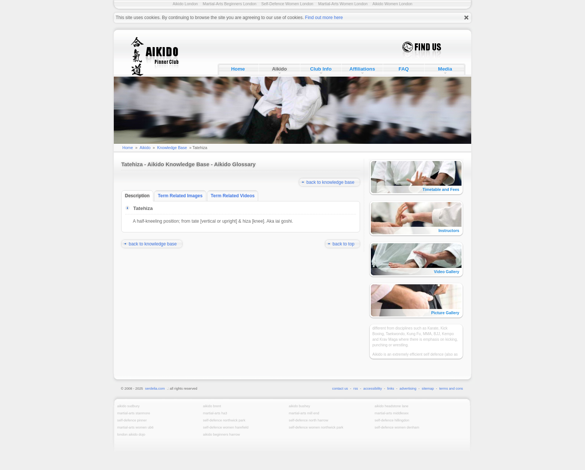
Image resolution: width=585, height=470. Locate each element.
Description (139, 195)
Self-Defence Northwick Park (224, 420)
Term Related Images (182, 195)
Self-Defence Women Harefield (225, 427)
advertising (408, 388)
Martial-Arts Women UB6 (135, 427)
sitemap (428, 388)
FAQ (403, 69)
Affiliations (362, 69)
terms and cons (451, 388)
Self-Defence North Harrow (308, 420)
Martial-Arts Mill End (304, 413)
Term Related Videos (235, 195)
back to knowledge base (333, 182)
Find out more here (324, 17)
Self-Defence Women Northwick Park (316, 427)
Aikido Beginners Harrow (221, 434)
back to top (346, 244)
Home (238, 69)
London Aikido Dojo (131, 434)
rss (355, 388)
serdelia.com (155, 388)
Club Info (321, 69)
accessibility (372, 388)
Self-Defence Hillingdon (392, 420)
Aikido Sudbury (128, 406)
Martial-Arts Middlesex (392, 413)
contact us (340, 388)
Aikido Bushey (299, 406)
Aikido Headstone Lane (392, 406)
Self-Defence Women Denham (397, 427)
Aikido (279, 69)
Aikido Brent (212, 406)
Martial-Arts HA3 (215, 413)
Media (445, 69)
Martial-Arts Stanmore (133, 413)
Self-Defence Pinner (132, 420)
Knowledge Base (172, 147)
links (390, 388)
